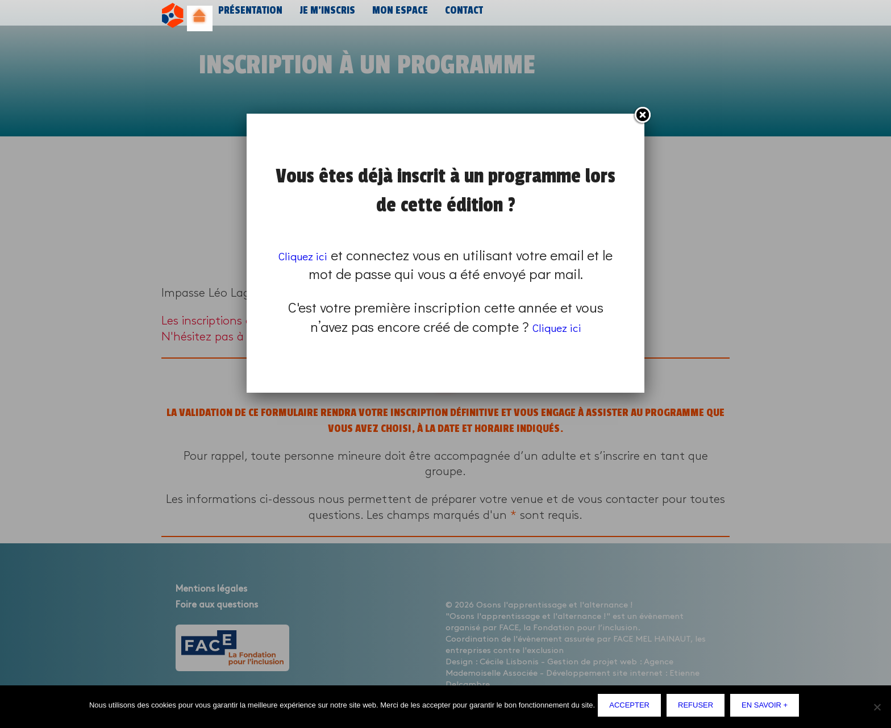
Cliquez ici (310, 255)
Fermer (642, 115)
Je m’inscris (323, 15)
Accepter (632, 708)
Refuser (698, 708)
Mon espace (393, 15)
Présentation (248, 15)
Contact (456, 15)
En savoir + (767, 708)
